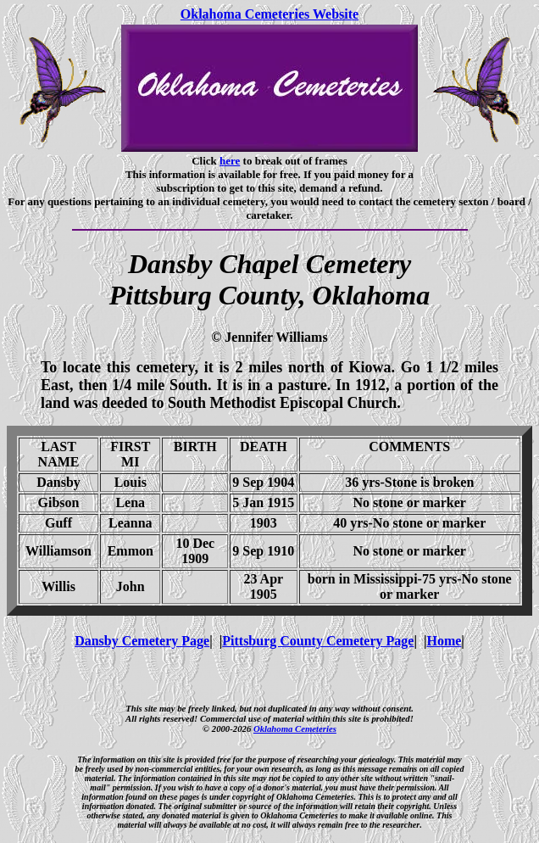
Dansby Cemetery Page (142, 641)
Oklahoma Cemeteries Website (269, 14)
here (229, 160)
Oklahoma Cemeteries (294, 728)
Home (443, 641)
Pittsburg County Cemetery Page (318, 641)
